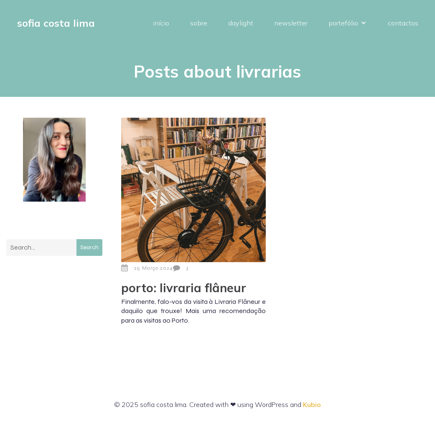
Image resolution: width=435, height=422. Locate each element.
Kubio (312, 404)
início (161, 23)
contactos (403, 23)
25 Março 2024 (147, 268)
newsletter (291, 23)
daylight (240, 23)
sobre (198, 23)
